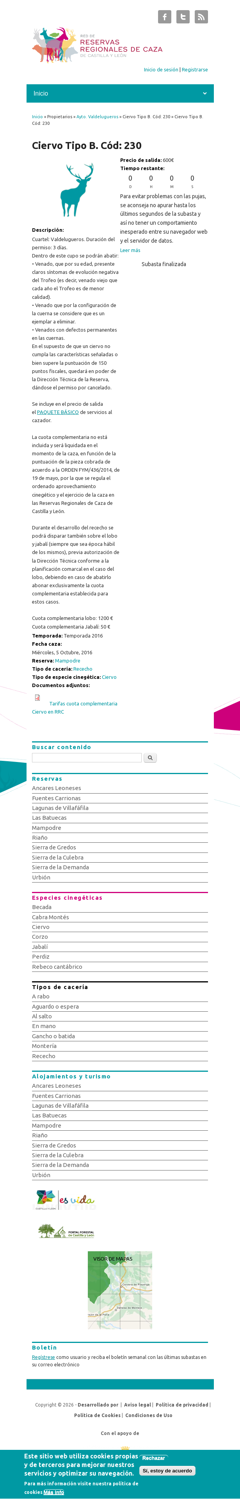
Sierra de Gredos (54, 847)
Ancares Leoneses (56, 788)
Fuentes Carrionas (56, 798)
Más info (54, 1495)
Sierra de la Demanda (60, 867)
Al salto (42, 1016)
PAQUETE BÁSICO (58, 412)
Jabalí (40, 946)
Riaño (40, 837)
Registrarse (195, 69)
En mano (44, 1026)
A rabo (41, 996)
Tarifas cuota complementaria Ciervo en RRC (74, 707)
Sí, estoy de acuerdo (167, 1473)
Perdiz (41, 956)
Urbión (41, 877)
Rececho (82, 668)
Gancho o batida (53, 1036)
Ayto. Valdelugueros (97, 116)
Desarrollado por (98, 1404)
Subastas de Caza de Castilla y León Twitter (183, 18)
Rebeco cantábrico (57, 966)
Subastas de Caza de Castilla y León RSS (201, 18)
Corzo (40, 936)
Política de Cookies (97, 1415)
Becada (42, 907)
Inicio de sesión (161, 69)
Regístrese (43, 1357)
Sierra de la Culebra (58, 857)
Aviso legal (137, 1404)
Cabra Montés (50, 917)
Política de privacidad (182, 1404)
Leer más (130, 250)
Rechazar (153, 1460)
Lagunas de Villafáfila (60, 808)
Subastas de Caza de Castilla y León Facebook (164, 18)
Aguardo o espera (55, 1006)
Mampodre (67, 660)
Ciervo (109, 677)
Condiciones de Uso (148, 1415)
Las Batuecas (49, 817)
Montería (44, 1046)
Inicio (37, 116)
